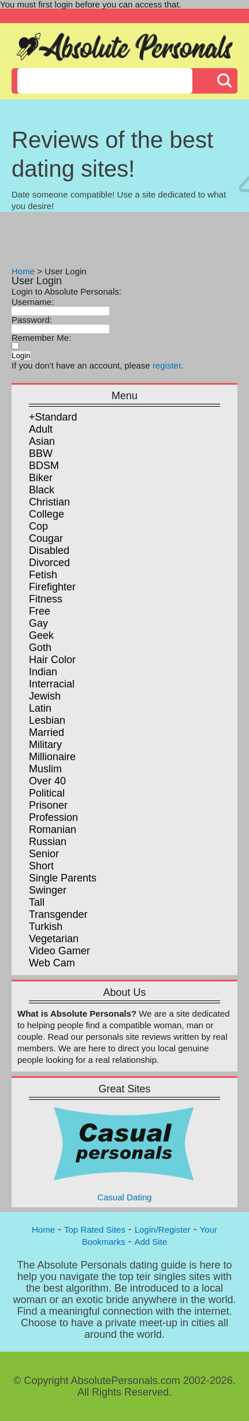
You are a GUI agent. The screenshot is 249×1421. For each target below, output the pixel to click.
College (46, 514)
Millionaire (52, 756)
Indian (43, 672)
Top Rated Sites (94, 1229)
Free (39, 611)
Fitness (45, 599)
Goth (40, 647)
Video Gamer (59, 951)
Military (45, 744)
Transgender (58, 914)
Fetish (43, 575)
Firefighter (52, 587)
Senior (44, 854)
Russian (47, 841)
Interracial (52, 684)
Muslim (45, 769)
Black (41, 490)
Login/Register (163, 1229)
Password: (32, 320)
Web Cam (52, 963)
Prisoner (48, 805)
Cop (38, 526)
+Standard (53, 417)
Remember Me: (41, 338)
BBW (41, 453)
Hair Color (52, 659)
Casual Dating (125, 1153)
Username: (33, 302)
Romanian (52, 829)
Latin (40, 708)
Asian (42, 441)
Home (23, 271)
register (167, 365)
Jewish (45, 696)
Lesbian (47, 720)
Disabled (49, 550)
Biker (41, 477)
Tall (36, 902)
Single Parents (62, 878)
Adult (41, 429)
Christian (49, 502)
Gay (38, 623)
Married (46, 732)
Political (47, 793)
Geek (41, 635)
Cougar (46, 538)
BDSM (44, 465)
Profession (53, 817)
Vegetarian (54, 938)
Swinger (47, 890)
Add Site (151, 1242)
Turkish (45, 926)
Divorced (49, 562)
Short (41, 866)
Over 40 (47, 781)
